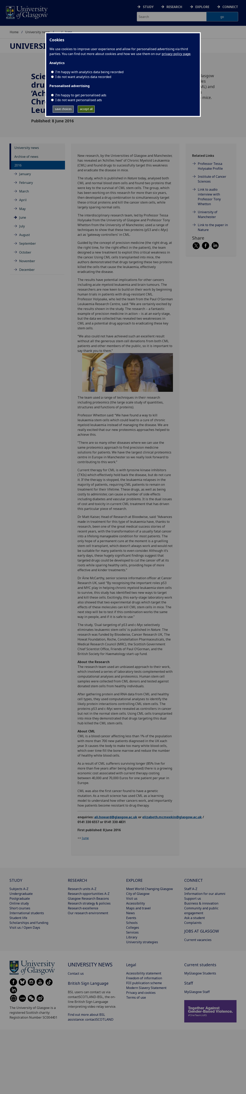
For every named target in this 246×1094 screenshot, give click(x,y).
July (22, 226)
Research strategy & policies (89, 903)
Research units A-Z (82, 889)
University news (37, 32)
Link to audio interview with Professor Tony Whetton (209, 196)
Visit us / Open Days (24, 927)
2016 (18, 165)
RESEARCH (77, 880)
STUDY (15, 880)
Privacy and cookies (141, 992)
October (25, 252)
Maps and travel (138, 908)
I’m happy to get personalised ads (80, 95)
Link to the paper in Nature (213, 227)
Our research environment (88, 913)
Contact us (76, 973)
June (22, 217)
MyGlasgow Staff (197, 992)
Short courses (19, 908)
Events (131, 918)
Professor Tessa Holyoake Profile (210, 166)
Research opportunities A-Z (89, 893)
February (26, 182)
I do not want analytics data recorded (83, 77)
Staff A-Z (190, 889)
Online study (19, 903)
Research (174, 7)
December (27, 269)
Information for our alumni (204, 893)
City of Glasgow (138, 893)
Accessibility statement (143, 973)
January (25, 174)
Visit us (131, 898)
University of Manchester (207, 214)
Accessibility (135, 903)
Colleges (132, 927)
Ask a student (194, 918)
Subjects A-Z (18, 889)
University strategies (142, 942)
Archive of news (26, 156)
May (22, 209)
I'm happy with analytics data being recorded (89, 72)
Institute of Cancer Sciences (212, 179)
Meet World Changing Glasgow (149, 889)
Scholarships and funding (28, 922)
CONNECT (193, 880)
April (23, 200)
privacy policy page (176, 54)
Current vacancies (197, 940)
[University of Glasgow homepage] (26, 12)
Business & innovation (201, 903)
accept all (86, 109)
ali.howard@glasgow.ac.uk (115, 817)
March (24, 191)
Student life (18, 918)
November (27, 261)
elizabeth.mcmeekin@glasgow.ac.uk (172, 817)
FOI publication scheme (144, 983)
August (24, 235)
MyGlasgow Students (200, 973)
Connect (230, 7)
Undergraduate (21, 893)
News (130, 913)
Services (132, 932)
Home (14, 32)
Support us (192, 898)
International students (26, 913)
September (27, 243)
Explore (202, 7)
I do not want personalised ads (78, 100)
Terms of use (136, 997)
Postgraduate (19, 898)
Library (131, 937)
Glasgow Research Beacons (88, 898)
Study (148, 7)
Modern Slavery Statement (146, 988)
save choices (63, 109)
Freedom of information (144, 978)
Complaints (193, 922)
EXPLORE (134, 880)
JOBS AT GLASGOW (201, 931)
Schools (132, 922)
